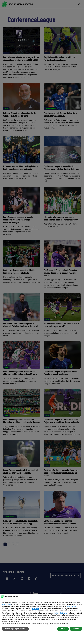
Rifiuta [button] (63, 629)
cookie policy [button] (71, 606)
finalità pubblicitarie (60, 613)
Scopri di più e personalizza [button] (15, 629)
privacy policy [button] (6, 604)
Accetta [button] (76, 629)
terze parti (35, 609)
